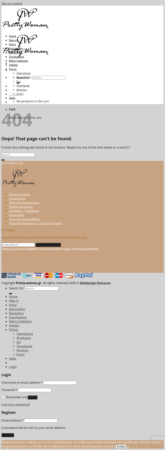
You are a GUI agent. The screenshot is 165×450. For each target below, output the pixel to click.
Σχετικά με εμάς (19, 194)
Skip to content (12, 4)
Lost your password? (16, 404)
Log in (32, 397)
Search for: (16, 288)
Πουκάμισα (23, 85)
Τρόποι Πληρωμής (21, 206)
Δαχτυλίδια (16, 48)
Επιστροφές (17, 215)
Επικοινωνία (17, 198)
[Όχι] (128, 447)
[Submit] (3, 159)
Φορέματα (23, 77)
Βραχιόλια (15, 52)
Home (12, 36)
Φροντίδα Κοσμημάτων (24, 202)
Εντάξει (121, 446)
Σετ (19, 81)
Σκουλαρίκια (16, 56)
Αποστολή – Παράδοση (24, 211)
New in (13, 40)
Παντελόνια (23, 73)
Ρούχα (13, 69)
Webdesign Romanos (95, 283)
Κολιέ (12, 44)
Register (7, 435)
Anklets (13, 65)
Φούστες (22, 89)
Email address (12, 420)
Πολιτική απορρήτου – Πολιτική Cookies (35, 223)
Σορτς (20, 93)
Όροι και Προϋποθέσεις (24, 219)
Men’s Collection (18, 60)
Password (9, 390)
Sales (12, 98)
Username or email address (22, 382)
